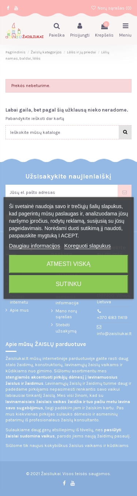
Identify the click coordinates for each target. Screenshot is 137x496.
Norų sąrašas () (111, 8)
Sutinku (68, 284)
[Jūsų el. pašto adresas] (61, 192)
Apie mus (19, 310)
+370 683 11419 (112, 317)
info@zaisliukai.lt (114, 333)
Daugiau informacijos (34, 246)
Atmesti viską (69, 264)
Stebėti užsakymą (66, 328)
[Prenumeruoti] (125, 192)
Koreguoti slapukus (87, 246)
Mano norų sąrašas (66, 314)
